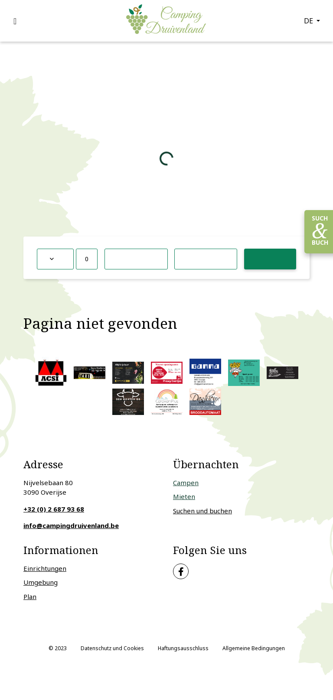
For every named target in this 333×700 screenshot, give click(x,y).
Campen (186, 482)
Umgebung (40, 582)
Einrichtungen (44, 568)
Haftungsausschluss (183, 648)
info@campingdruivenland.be (71, 525)
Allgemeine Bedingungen (253, 648)
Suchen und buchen (202, 510)
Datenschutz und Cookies (112, 648)
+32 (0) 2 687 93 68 (53, 509)
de (309, 21)
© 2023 (58, 648)
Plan (29, 596)
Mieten (184, 496)
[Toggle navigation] (20, 21)
